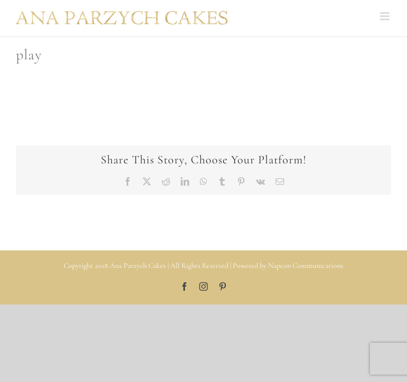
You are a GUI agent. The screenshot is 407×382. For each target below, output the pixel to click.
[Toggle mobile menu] (385, 16)
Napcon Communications (305, 265)
